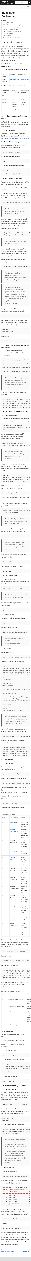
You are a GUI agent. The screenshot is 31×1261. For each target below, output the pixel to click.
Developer (26, 1251)
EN (28, 7)
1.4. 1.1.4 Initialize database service (12, 31)
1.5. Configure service (8, 33)
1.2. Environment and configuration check (14, 27)
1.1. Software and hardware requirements (14, 25)
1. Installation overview (8, 22)
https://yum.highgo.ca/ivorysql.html (19, 79)
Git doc (16, 213)
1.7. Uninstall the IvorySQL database (12, 37)
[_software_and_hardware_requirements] (16, 138)
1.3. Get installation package (10, 29)
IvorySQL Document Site (7, 2)
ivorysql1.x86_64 (14, 822)
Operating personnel (7, 1251)
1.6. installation (7, 35)
